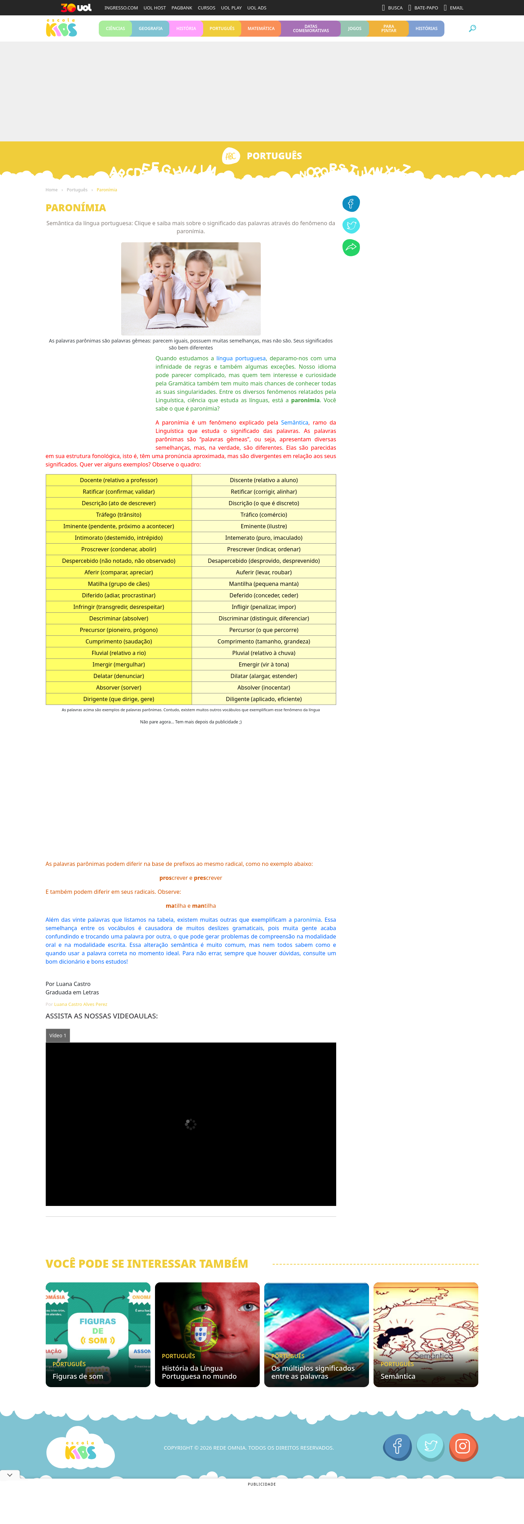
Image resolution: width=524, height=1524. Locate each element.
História (186, 31)
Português (222, 31)
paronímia (307, 925)
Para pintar (388, 31)
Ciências (115, 31)
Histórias (426, 31)
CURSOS (206, 8)
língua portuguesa (241, 363)
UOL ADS (256, 8)
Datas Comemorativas (311, 31)
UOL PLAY (231, 8)
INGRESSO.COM (121, 8)
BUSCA (392, 7)
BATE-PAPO (423, 7)
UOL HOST (154, 8)
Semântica (294, 428)
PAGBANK (181, 8)
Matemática (261, 31)
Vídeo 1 (58, 1040)
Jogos (355, 31)
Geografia (150, 31)
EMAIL (453, 7)
